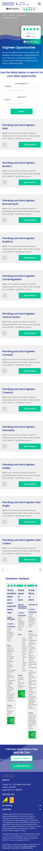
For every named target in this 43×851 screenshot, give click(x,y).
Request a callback (21, 758)
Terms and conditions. (29, 846)
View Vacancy (30, 144)
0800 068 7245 (8, 794)
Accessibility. (15, 848)
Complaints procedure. (26, 848)
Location (7, 100)
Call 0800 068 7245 (22, 766)
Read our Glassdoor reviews (13, 720)
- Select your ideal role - (16, 90)
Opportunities (21, 15)
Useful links (6, 809)
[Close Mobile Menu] (39, 3)
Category (7, 86)
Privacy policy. (6, 848)
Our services (7, 805)
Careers (11, 15)
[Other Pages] (29, 569)
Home (4, 15)
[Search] (22, 111)
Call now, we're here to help (21, 751)
